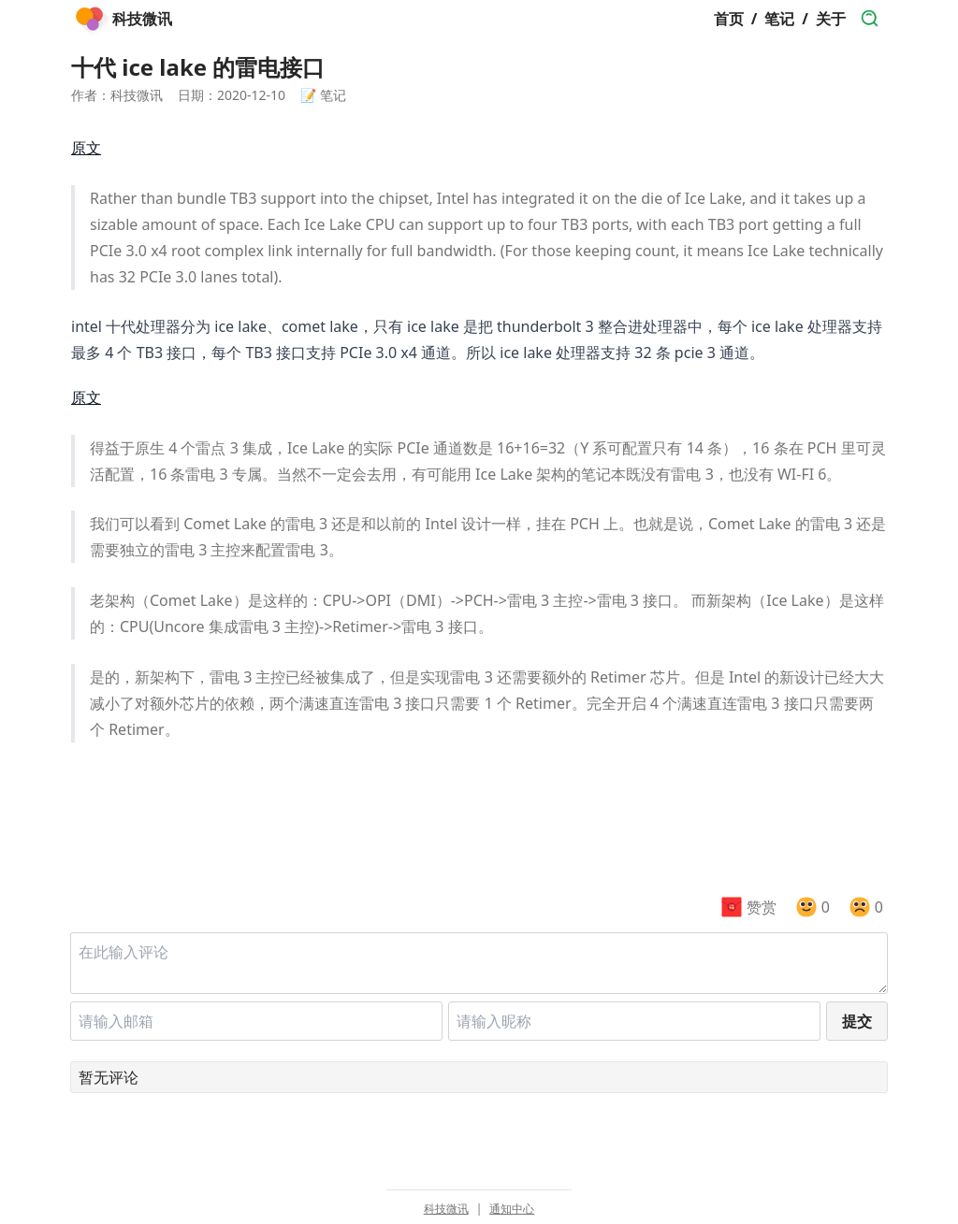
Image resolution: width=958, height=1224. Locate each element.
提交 (857, 1021)
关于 (831, 18)
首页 (729, 18)
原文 (86, 147)
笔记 (779, 18)
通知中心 (511, 1209)
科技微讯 (446, 1209)
